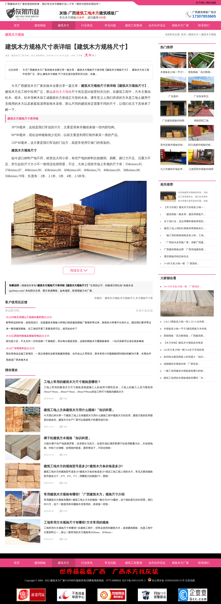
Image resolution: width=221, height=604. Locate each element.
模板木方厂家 (180, 25)
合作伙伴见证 (157, 25)
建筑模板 (40, 25)
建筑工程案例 (133, 25)
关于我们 (200, 2)
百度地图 (190, 580)
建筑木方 (63, 25)
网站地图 (211, 2)
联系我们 (203, 25)
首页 (17, 25)
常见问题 (110, 25)
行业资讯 (86, 25)
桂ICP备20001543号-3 (133, 580)
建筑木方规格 (208, 34)
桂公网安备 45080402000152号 (168, 580)
